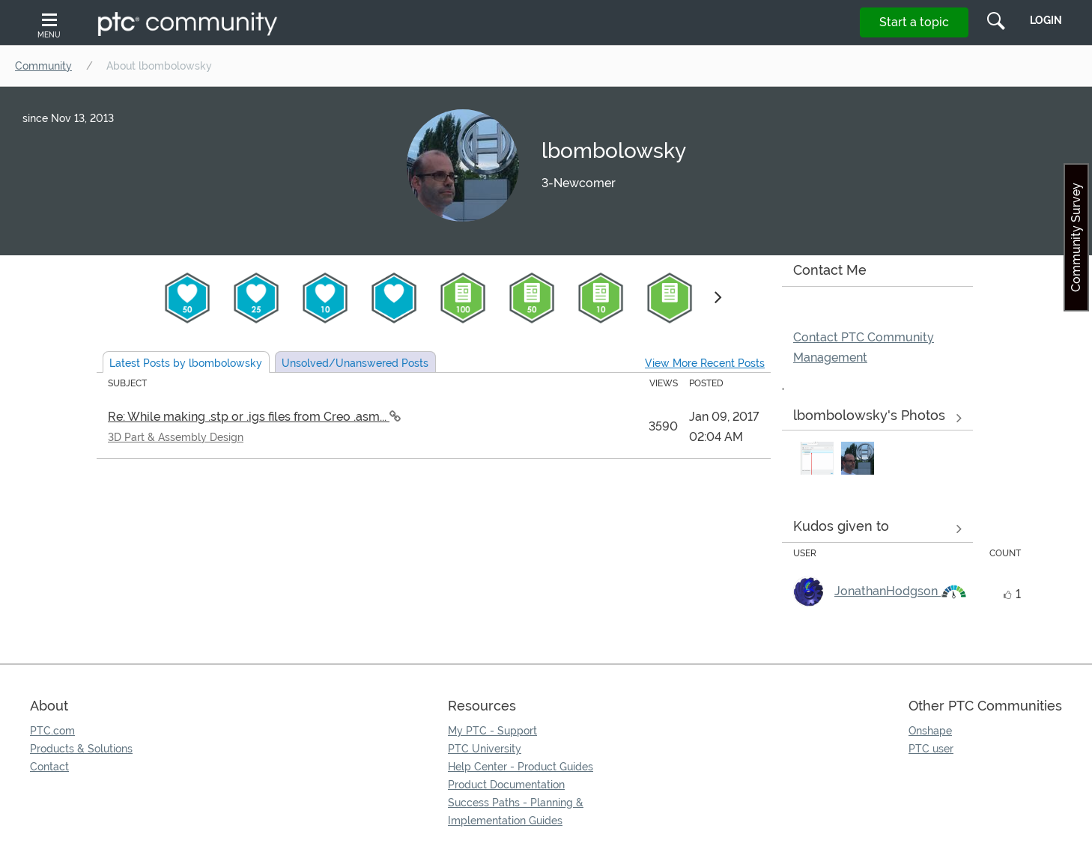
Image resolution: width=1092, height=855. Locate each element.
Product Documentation (506, 785)
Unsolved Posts (355, 363)
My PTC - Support (492, 731)
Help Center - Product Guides (520, 767)
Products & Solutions (81, 749)
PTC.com (52, 731)
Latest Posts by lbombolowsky (185, 363)
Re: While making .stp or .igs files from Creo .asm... (248, 417)
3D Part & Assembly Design (175, 437)
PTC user (931, 749)
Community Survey (1076, 237)
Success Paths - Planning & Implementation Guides (515, 812)
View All (877, 418)
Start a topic (914, 22)
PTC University (484, 749)
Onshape (930, 731)
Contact (49, 767)
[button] (817, 458)
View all (877, 528)
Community (43, 66)
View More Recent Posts (705, 363)
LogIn (1046, 20)
